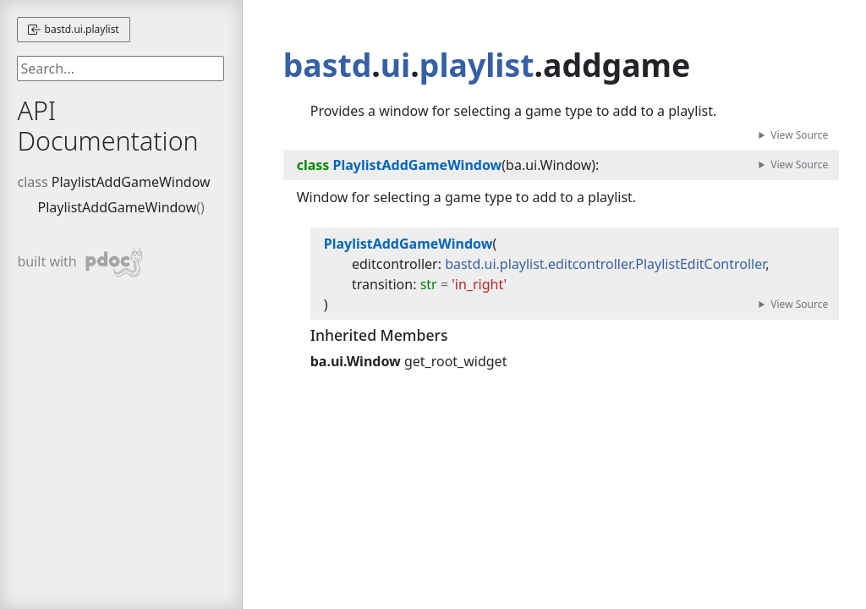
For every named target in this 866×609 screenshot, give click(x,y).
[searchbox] (120, 68)
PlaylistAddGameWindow (131, 182)
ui (395, 64)
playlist (476, 64)
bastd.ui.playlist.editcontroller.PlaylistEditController (605, 264)
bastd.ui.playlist (73, 29)
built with (80, 262)
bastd (327, 64)
